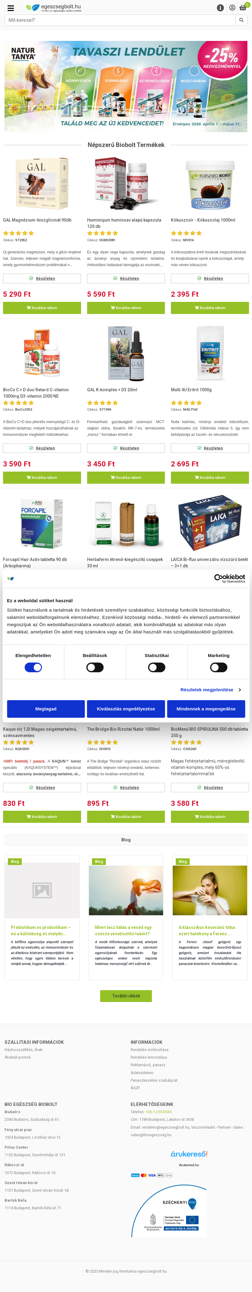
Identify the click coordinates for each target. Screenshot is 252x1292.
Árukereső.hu (189, 1165)
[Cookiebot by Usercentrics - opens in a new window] (218, 578)
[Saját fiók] (232, 8)
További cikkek (126, 995)
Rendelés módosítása (150, 1049)
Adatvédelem (142, 1072)
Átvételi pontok (18, 1057)
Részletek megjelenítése (207, 689)
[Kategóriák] (11, 8)
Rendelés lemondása (149, 1057)
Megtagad (46, 708)
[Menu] (220, 8)
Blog (15, 862)
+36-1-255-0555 (159, 1112)
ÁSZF (135, 1088)
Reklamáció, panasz (148, 1065)
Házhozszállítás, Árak (23, 1049)
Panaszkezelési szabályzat (154, 1080)
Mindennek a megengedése (206, 708)
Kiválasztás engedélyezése (126, 708)
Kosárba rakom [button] (42, 308)
